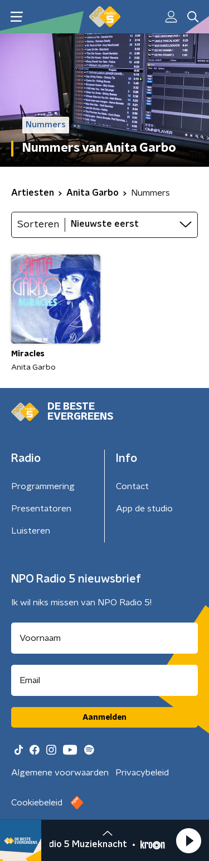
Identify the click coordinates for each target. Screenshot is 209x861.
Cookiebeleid (36, 802)
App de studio (144, 508)
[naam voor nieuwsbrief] (104, 638)
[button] (188, 840)
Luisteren (30, 530)
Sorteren (38, 225)
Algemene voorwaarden (60, 772)
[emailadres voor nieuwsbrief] (104, 680)
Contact (132, 486)
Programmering (43, 486)
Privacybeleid (142, 772)
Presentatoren (41, 508)
